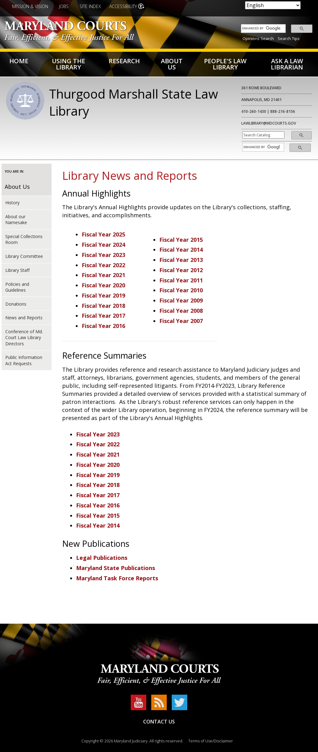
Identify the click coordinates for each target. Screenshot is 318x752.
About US (172, 64)
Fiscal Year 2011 (181, 280)
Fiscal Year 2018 (103, 305)
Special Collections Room (24, 239)
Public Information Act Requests (23, 360)
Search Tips (289, 38)
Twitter (179, 702)
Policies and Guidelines (17, 287)
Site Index (90, 6)
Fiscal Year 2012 (181, 270)
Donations (15, 304)
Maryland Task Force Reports (117, 578)
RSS (159, 702)
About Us (17, 186)
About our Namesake (16, 219)
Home (18, 61)
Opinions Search (258, 38)
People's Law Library (225, 64)
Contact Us (159, 721)
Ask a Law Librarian (287, 64)
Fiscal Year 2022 (103, 265)
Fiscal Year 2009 (181, 300)
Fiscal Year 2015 (181, 239)
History (12, 203)
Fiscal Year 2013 (181, 259)
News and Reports (24, 318)
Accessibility (123, 6)
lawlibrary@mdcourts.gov (268, 123)
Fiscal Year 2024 (103, 244)
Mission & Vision (30, 6)
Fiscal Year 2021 (103, 275)
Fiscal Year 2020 (103, 285)
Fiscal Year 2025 (103, 234)
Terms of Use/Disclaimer (210, 741)
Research (124, 61)
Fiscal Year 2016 (103, 326)
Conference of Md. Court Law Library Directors (24, 338)
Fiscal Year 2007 (181, 321)
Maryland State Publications (115, 568)
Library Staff (17, 270)
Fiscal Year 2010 (181, 290)
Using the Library (68, 64)
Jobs (64, 6)
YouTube (138, 702)
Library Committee (24, 256)
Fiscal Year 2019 (103, 295)
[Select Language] (273, 5)
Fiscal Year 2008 (181, 310)
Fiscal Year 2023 (103, 255)
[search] (261, 28)
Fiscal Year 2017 (103, 315)
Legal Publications (101, 557)
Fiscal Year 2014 (181, 249)
